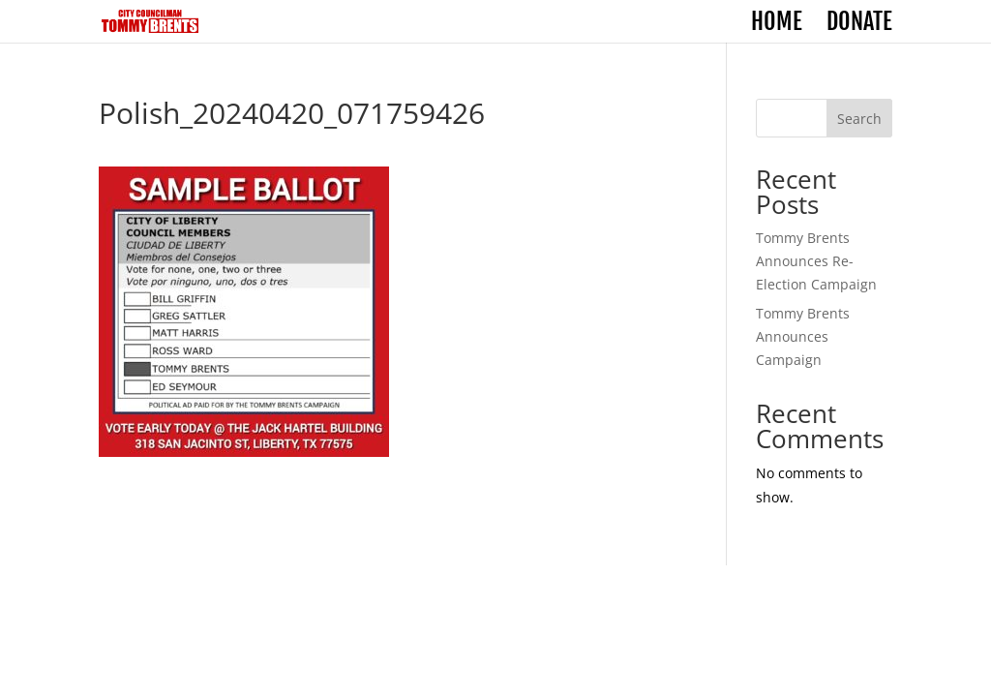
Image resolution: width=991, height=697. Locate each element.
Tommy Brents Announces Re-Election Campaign (816, 260)
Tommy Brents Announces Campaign (803, 336)
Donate (859, 25)
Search (859, 118)
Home (776, 25)
